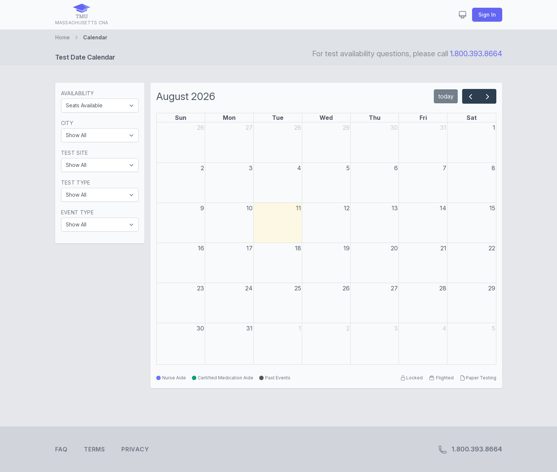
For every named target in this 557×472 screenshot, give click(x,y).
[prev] (470, 96)
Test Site (74, 153)
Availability (77, 93)
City (67, 123)
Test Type (75, 182)
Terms (94, 449)
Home (62, 37)
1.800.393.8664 (476, 53)
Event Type (77, 212)
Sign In (487, 14)
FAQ (61, 449)
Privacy (135, 449)
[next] (487, 96)
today (446, 96)
